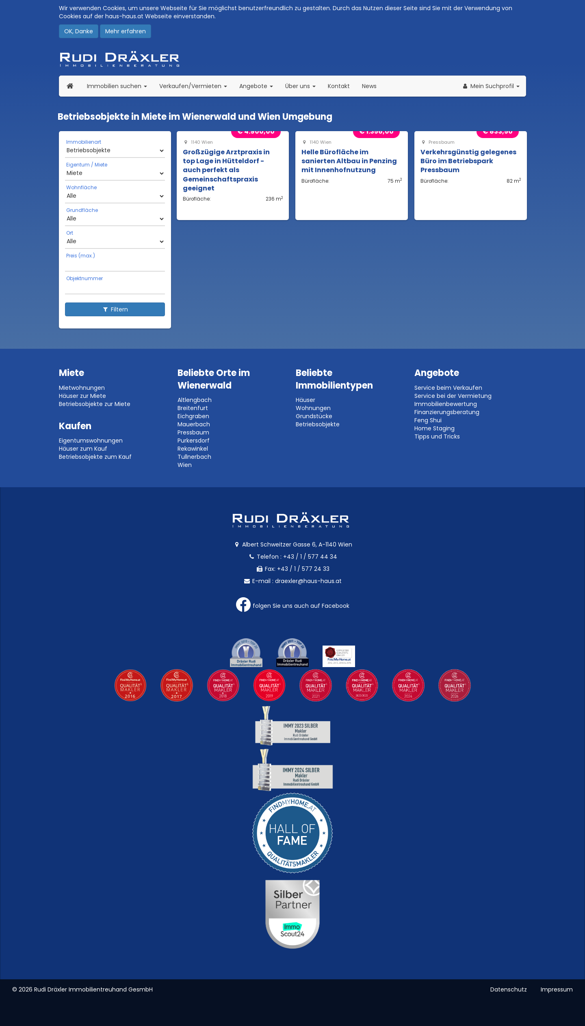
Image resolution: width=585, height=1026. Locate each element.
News (369, 86)
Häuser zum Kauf (83, 449)
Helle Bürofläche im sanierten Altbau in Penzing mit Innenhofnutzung (349, 161)
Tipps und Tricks (437, 436)
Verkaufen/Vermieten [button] (196, 86)
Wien (185, 465)
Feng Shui (428, 420)
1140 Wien (198, 142)
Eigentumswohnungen (91, 440)
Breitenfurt (193, 408)
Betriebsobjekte (318, 424)
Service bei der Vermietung (453, 396)
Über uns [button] (303, 86)
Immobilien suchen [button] (120, 86)
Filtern (115, 309)
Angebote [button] (256, 86)
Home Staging (434, 428)
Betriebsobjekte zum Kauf (95, 457)
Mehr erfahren (125, 31)
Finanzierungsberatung (446, 412)
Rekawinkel (193, 449)
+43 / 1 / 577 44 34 (310, 557)
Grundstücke (314, 416)
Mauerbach (194, 424)
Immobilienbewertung (445, 404)
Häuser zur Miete (82, 396)
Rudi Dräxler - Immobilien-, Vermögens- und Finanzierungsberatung (292, 58)
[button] (490, 86)
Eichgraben (193, 416)
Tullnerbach (194, 457)
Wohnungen (313, 408)
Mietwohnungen (82, 388)
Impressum (557, 989)
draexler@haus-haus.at (308, 581)
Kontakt (339, 86)
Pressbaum (437, 142)
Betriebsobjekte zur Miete (94, 404)
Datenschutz (508, 989)
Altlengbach (195, 400)
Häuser (305, 400)
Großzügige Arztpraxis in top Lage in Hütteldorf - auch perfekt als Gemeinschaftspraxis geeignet (226, 170)
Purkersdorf (194, 440)
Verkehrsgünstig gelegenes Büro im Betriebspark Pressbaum (468, 161)
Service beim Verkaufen (448, 388)
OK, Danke (78, 31)
